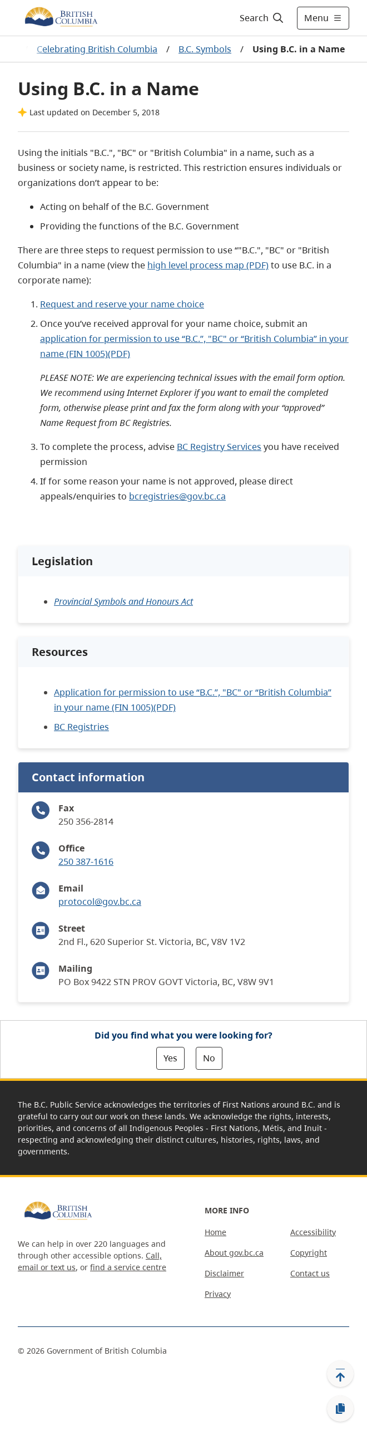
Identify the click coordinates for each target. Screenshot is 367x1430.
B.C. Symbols (204, 49)
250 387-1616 (85, 861)
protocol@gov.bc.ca (99, 901)
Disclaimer (224, 1273)
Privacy (218, 1294)
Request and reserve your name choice (122, 304)
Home (215, 1232)
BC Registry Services (219, 446)
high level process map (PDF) (208, 265)
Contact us (310, 1273)
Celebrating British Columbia (97, 49)
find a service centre (128, 1267)
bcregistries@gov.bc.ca (177, 496)
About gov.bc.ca (234, 1252)
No (209, 1058)
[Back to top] (340, 1373)
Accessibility (313, 1232)
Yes (170, 1058)
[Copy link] (340, 1408)
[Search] (260, 18)
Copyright (308, 1252)
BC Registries (81, 727)
